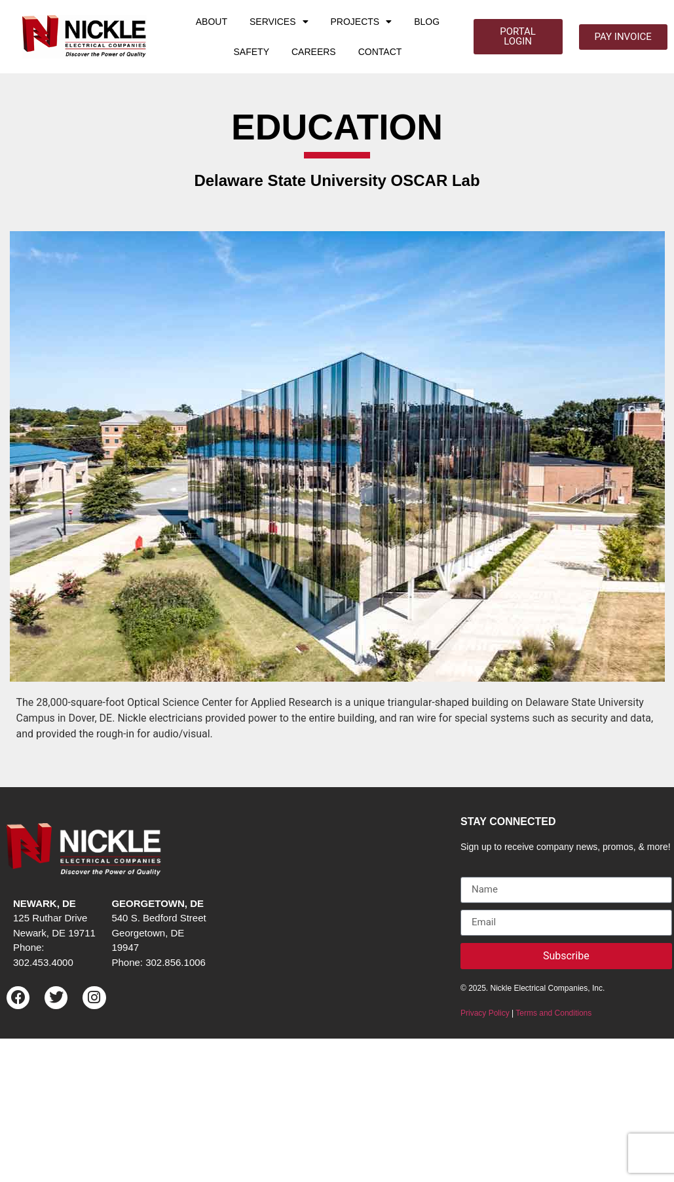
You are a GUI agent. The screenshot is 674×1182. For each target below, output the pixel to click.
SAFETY (251, 51)
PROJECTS (361, 21)
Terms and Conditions (553, 1013)
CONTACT (380, 51)
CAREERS (313, 51)
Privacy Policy (485, 1013)
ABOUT (211, 21)
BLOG (427, 21)
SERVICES (279, 21)
